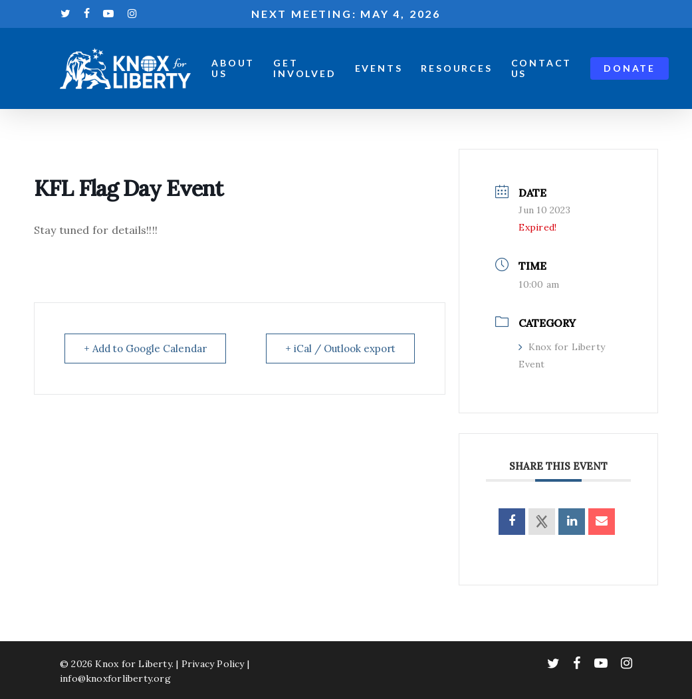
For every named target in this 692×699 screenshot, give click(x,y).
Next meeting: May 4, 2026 (346, 13)
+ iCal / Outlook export (340, 348)
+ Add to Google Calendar (145, 348)
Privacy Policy (213, 664)
